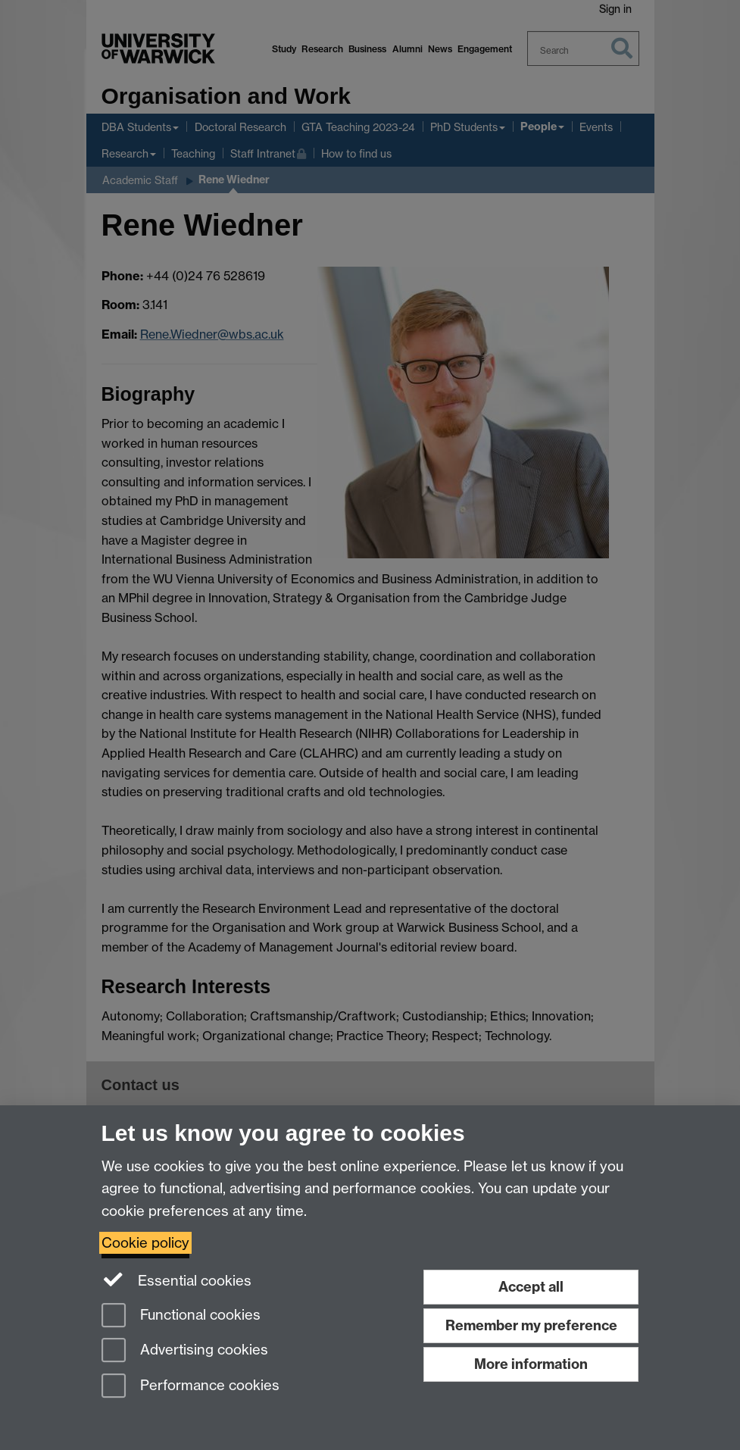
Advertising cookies (184, 1351)
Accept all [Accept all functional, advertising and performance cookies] (531, 1286)
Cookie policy (145, 1243)
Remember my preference (531, 1325)
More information (531, 1364)
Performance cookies (190, 1387)
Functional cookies (181, 1316)
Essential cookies (176, 1279)
